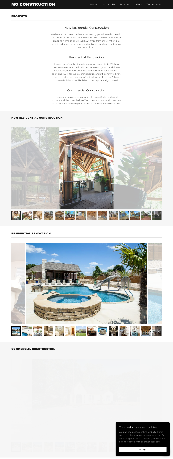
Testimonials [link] (154, 4)
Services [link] (125, 4)
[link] (33, 5)
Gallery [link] (138, 4)
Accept (143, 449)
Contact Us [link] (108, 4)
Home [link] (94, 4)
